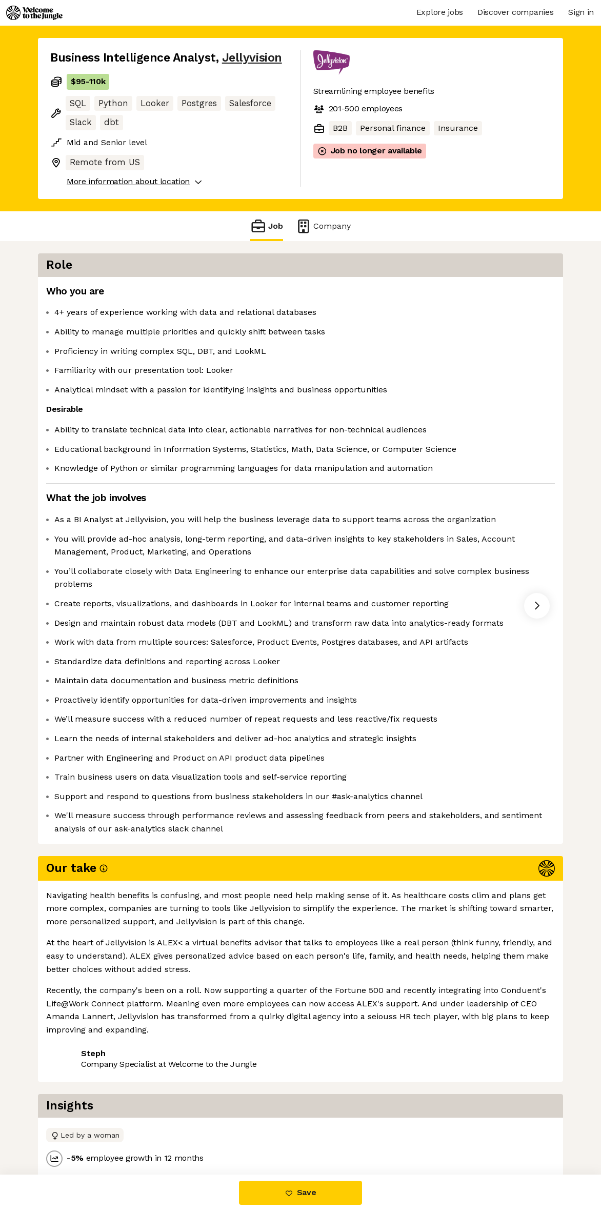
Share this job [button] (78, 1132)
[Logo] (34, 13)
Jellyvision (252, 58)
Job (266, 225)
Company (323, 225)
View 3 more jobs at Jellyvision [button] (183, 1132)
